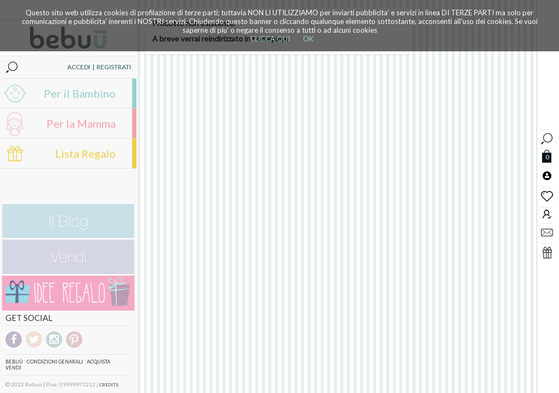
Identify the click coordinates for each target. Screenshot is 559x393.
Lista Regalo (85, 153)
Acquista (98, 362)
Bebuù (14, 362)
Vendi (13, 368)
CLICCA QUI (270, 38)
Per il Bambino (80, 93)
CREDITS (108, 385)
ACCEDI (78, 67)
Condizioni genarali (55, 362)
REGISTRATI (114, 67)
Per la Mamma (81, 123)
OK (308, 38)
